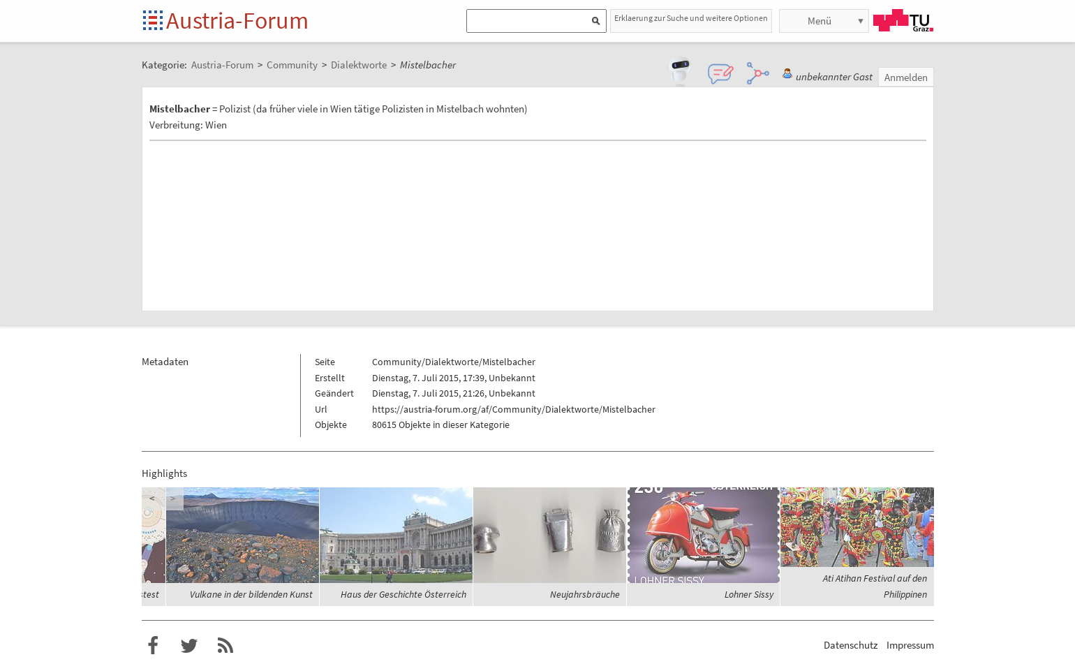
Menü (819, 20)
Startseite (154, 21)
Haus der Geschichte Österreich (403, 594)
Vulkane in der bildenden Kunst (251, 594)
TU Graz (903, 20)
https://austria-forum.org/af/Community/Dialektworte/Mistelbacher (513, 409)
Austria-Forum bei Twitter (189, 646)
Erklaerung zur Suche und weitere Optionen (691, 18)
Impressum (910, 644)
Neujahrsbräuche (585, 594)
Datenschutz (850, 644)
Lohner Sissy (749, 594)
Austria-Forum (237, 20)
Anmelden (906, 77)
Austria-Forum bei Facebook (153, 646)
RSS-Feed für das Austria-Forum (225, 646)
